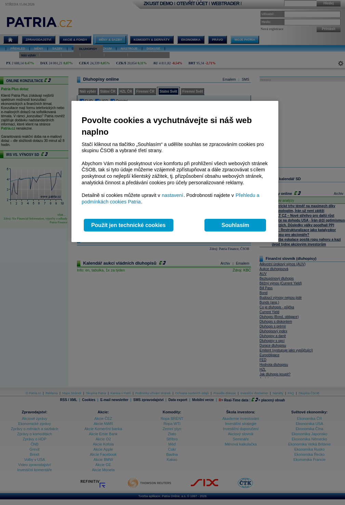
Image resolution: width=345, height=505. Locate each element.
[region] (174, 171)
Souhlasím (235, 225)
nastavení (172, 195)
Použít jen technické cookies (128, 225)
